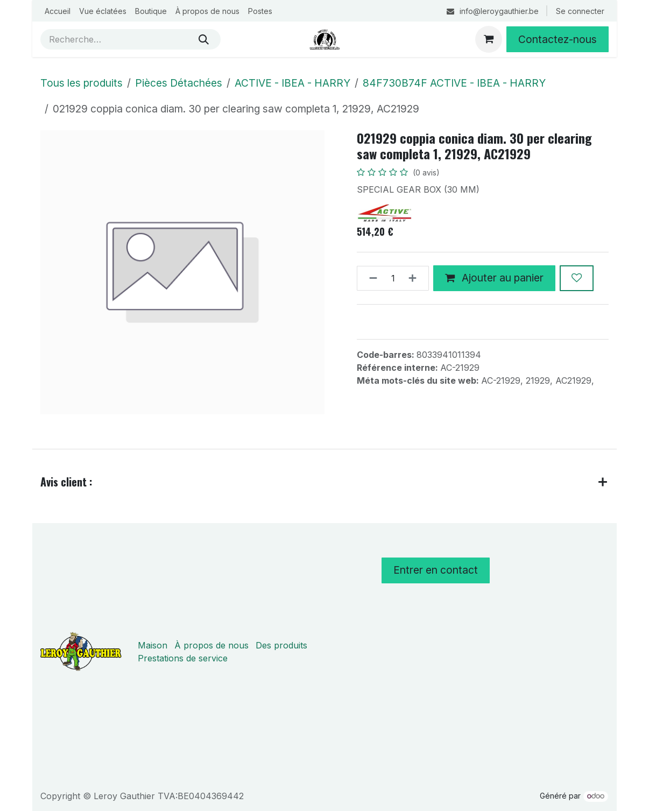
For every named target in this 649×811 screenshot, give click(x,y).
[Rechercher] (204, 39)
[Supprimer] (370, 278)
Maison (152, 645)
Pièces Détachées (178, 82)
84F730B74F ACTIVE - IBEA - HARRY (454, 82)
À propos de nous (211, 645)
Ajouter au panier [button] (494, 277)
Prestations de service (183, 658)
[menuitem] (57, 11)
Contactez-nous (557, 39)
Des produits (281, 645)
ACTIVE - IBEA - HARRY (292, 82)
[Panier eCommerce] (488, 39)
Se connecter (580, 11)
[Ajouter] (415, 278)
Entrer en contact (435, 569)
